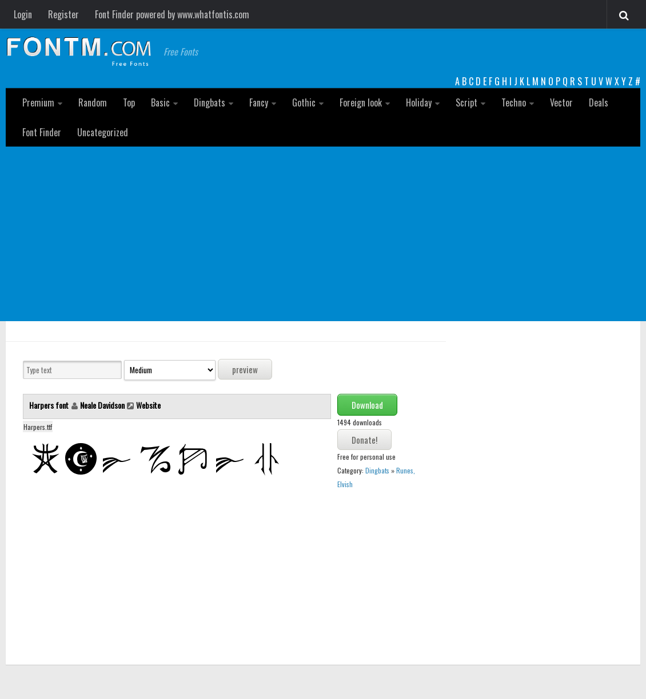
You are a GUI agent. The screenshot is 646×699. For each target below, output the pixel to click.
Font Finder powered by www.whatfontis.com (172, 14)
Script (466, 102)
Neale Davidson (102, 405)
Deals (598, 102)
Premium (38, 102)
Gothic (304, 102)
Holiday (419, 102)
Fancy (258, 102)
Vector (561, 102)
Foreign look (361, 102)
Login (23, 14)
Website (148, 405)
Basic (160, 102)
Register (63, 14)
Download (367, 404)
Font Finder (41, 132)
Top (129, 102)
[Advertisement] (323, 232)
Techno (513, 102)
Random (92, 102)
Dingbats (209, 102)
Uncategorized (102, 132)
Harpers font (49, 405)
